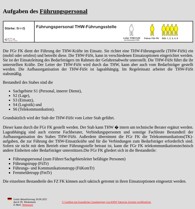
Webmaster (27, 204)
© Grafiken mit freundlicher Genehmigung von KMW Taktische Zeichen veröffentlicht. (106, 202)
